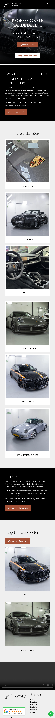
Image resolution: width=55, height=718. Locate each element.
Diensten (33, 702)
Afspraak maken (27, 45)
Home (32, 699)
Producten (34, 707)
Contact (33, 712)
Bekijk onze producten (18, 508)
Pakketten (33, 704)
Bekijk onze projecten (27, 55)
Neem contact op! (16, 112)
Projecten (33, 710)
